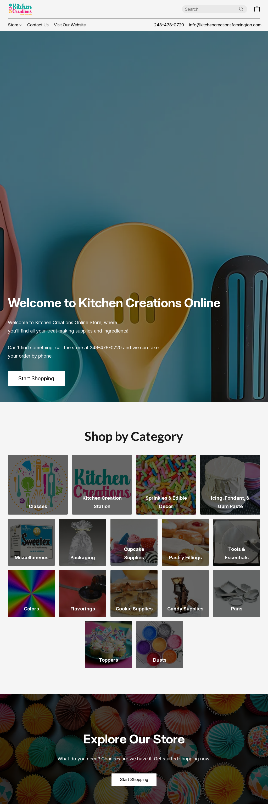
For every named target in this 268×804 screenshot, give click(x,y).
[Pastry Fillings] (185, 542)
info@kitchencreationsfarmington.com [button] (225, 24)
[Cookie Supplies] (134, 593)
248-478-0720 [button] (169, 24)
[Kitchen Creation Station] (102, 485)
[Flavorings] (82, 593)
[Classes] (38, 485)
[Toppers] (108, 644)
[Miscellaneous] (31, 542)
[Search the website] (241, 9)
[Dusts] (159, 644)
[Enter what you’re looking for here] (214, 9)
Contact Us (38, 24)
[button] (20, 9)
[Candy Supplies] (185, 593)
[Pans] (236, 593)
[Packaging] (82, 542)
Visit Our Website (70, 24)
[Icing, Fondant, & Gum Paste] (230, 485)
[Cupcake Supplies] (134, 542)
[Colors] (31, 593)
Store (15, 24)
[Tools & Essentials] (236, 542)
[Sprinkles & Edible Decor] (166, 485)
